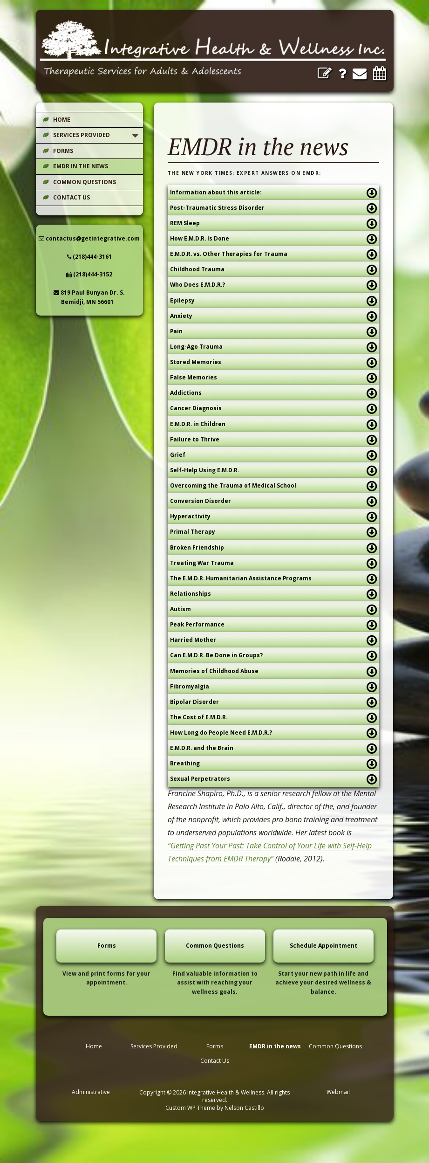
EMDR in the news (80, 166)
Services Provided (81, 135)
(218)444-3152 (89, 274)
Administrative (91, 1092)
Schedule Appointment (323, 946)
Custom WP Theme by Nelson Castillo (214, 1108)
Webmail (338, 1092)
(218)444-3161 (89, 257)
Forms (63, 151)
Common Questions (84, 182)
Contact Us (71, 197)
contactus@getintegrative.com (89, 238)
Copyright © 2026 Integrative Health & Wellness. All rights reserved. (214, 1095)
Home (61, 120)
